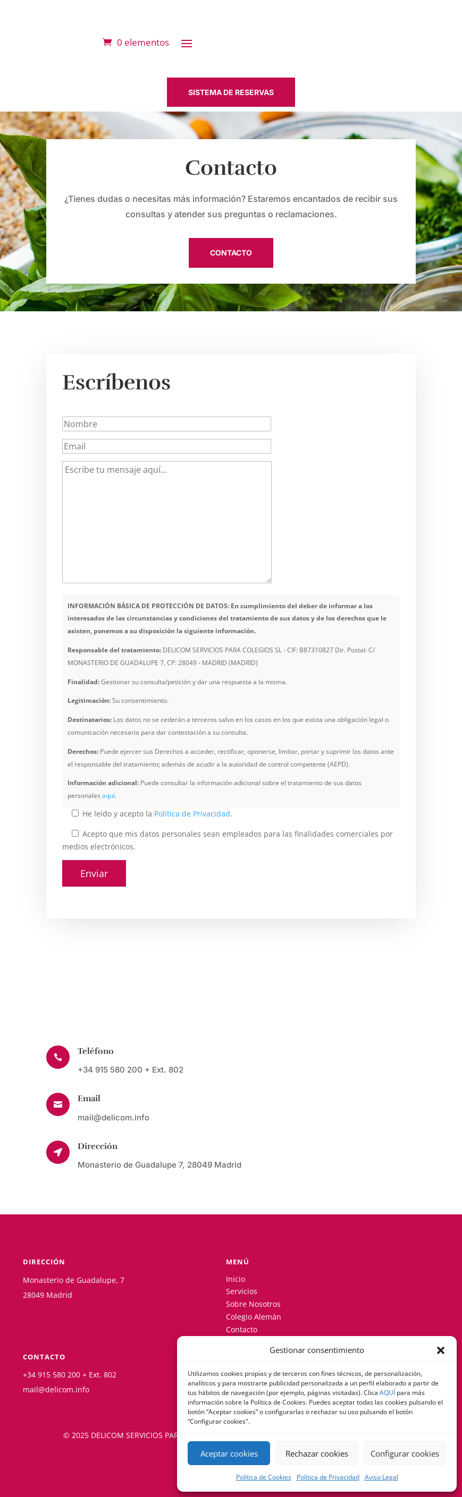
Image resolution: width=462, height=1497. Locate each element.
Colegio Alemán (253, 1317)
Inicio (235, 1279)
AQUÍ (387, 1392)
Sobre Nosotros (253, 1304)
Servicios (241, 1291)
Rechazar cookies (316, 1453)
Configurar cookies (405, 1453)
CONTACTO (231, 252)
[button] (440, 1350)
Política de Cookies (263, 1477)
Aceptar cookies (229, 1453)
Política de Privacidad (328, 1477)
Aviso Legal (381, 1477)
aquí (108, 795)
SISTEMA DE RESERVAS (231, 92)
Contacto (241, 1329)
